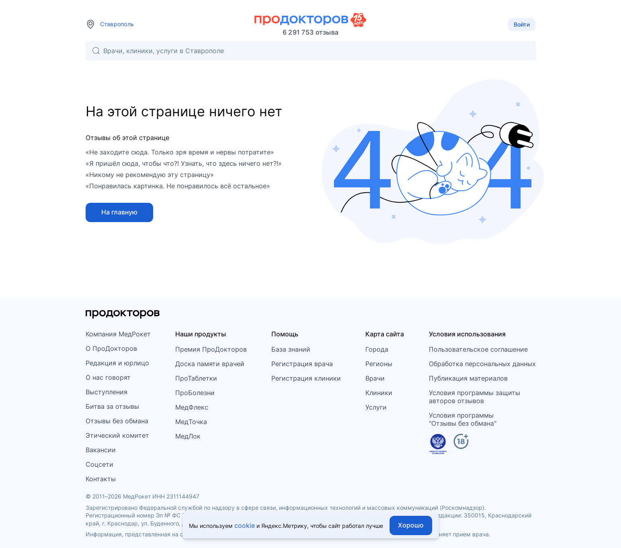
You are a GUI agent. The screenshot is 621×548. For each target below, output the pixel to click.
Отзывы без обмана (117, 421)
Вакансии (101, 450)
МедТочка (191, 422)
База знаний (290, 349)
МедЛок (188, 436)
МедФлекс (191, 407)
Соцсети (99, 464)
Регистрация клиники (306, 378)
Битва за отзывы (112, 406)
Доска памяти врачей (209, 364)
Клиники (378, 393)
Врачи (375, 378)
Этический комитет (117, 435)
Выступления (106, 392)
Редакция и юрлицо (117, 363)
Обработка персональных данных (482, 364)
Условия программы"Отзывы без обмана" (462, 419)
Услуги (376, 407)
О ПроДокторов (111, 348)
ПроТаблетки (196, 378)
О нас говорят (108, 377)
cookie (244, 525)
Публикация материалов (468, 378)
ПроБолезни (195, 393)
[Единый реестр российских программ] (438, 445)
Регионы (378, 364)
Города (376, 349)
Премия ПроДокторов (211, 349)
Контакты (101, 479)
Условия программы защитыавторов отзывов (474, 397)
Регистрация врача (302, 364)
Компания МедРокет (118, 334)
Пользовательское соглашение (478, 349)
